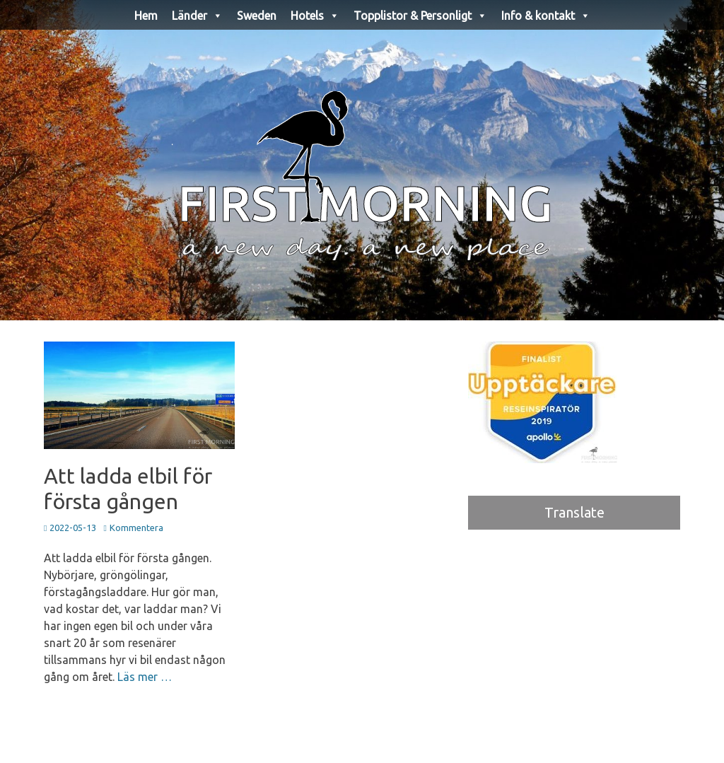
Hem (146, 15)
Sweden (256, 15)
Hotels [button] (315, 15)
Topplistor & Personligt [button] (420, 15)
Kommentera (136, 527)
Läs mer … (144, 676)
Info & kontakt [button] (545, 15)
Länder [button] (197, 15)
